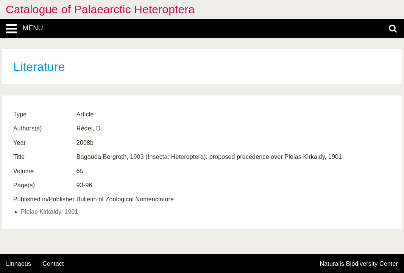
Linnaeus (18, 264)
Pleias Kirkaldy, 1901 (49, 212)
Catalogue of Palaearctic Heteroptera (100, 9)
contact (53, 263)
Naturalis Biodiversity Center (359, 264)
